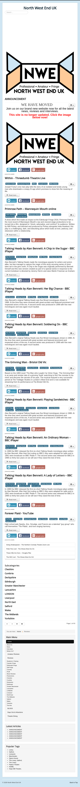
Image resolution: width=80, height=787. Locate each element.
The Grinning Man (56, 368)
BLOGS (10, 708)
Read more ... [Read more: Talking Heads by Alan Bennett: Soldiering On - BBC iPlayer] (12, 348)
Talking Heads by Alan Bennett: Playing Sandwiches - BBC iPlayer (40, 401)
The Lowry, (12, 762)
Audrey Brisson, (33, 368)
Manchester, (13, 756)
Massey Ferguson (23, 335)
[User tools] (72, 105)
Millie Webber (54, 183)
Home (9, 641)
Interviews (10, 649)
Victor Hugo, (9, 368)
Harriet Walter (53, 332)
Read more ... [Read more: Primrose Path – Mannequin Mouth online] (12, 235)
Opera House (13, 758)
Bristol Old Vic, (20, 368)
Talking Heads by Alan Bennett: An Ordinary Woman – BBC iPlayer (38, 439)
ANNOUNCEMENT (15, 99)
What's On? (10, 651)
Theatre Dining (12, 716)
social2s (12, 174)
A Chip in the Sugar (56, 257)
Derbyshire (10, 577)
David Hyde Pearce (30, 519)
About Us (9, 644)
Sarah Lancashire (11, 448)
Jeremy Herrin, (21, 257)
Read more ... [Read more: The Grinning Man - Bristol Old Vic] (12, 386)
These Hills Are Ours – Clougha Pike (18, 553)
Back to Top (74, 782)
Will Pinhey (46, 214)
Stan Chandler (43, 519)
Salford (8, 606)
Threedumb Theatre (24, 183)
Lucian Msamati (54, 408)
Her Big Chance (43, 297)
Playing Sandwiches (22, 410)
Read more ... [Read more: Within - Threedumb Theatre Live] (12, 195)
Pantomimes (10, 676)
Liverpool (9, 598)
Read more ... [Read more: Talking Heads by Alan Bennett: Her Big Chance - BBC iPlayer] (12, 311)
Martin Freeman (10, 259)
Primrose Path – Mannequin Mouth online (30, 209)
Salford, (11, 752)
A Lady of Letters (33, 484)
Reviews (10, 658)
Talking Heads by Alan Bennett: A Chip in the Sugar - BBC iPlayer (40, 250)
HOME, (11, 767)
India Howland (56, 214)
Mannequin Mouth (34, 214)
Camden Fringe (11, 663)
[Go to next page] (17, 624)
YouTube (8, 519)
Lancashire (10, 589)
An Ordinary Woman (56, 446)
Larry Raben (63, 519)
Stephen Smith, (10, 183)
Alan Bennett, (10, 257)
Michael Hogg (10, 216)
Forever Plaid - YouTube (19, 513)
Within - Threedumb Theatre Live (25, 178)
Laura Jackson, (10, 214)
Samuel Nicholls (22, 216)
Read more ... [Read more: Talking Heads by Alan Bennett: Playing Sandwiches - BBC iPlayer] (12, 424)
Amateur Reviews (13, 654)
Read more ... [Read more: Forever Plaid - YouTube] (12, 530)
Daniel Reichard (11, 521)
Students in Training (12, 661)
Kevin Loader (36, 486)
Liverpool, (12, 754)
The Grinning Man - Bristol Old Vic (25, 362)
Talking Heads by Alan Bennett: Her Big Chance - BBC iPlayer (37, 290)
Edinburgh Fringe (12, 665)
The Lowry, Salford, (15, 760)
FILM (8, 671)
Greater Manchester (15, 585)
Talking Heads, (32, 257)
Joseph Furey (43, 183)
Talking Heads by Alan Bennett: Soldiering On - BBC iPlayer (36, 325)
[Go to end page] (22, 624)
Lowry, (11, 750)
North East (10, 602)
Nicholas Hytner (43, 446)
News (8, 647)
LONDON (9, 593)
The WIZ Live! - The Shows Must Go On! (20, 557)
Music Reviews (11, 674)
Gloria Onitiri (44, 368)
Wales (8, 610)
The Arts (9, 705)
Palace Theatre (14, 764)
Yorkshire (9, 618)
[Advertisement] (40, 32)
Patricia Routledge (11, 486)
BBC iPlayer (43, 257)
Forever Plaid (18, 519)
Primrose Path (22, 214)
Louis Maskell (10, 370)
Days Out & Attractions (15, 712)
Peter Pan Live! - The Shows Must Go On (20, 549)
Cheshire (9, 569)
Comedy (9, 669)
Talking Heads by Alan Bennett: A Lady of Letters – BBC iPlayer (38, 477)
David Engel (53, 519)
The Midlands (11, 614)
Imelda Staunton (46, 484)
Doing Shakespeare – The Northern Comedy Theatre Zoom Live (28, 545)
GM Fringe (10, 667)
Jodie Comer (54, 297)
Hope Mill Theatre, (15, 769)
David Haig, (9, 408)
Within (34, 183)
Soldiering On (42, 332)
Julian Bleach (21, 370)
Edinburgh (10, 581)
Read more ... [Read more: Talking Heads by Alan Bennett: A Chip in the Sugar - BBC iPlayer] (12, 275)
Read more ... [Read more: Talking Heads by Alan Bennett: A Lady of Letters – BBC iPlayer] (12, 499)
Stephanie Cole (10, 335)
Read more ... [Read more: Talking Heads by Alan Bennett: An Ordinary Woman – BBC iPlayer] (12, 462)
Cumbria (9, 573)
